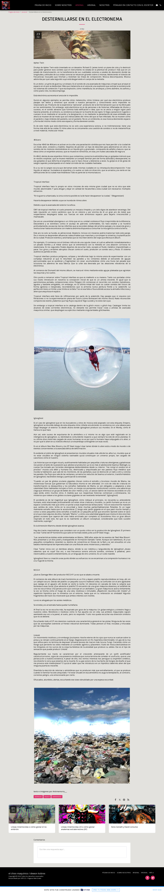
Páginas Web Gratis (34, 878)
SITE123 (23, 878)
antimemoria (57, 797)
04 (113, 809)
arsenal (24, 12)
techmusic (38, 797)
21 (63, 809)
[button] (157, 5)
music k (47, 797)
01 (13, 809)
